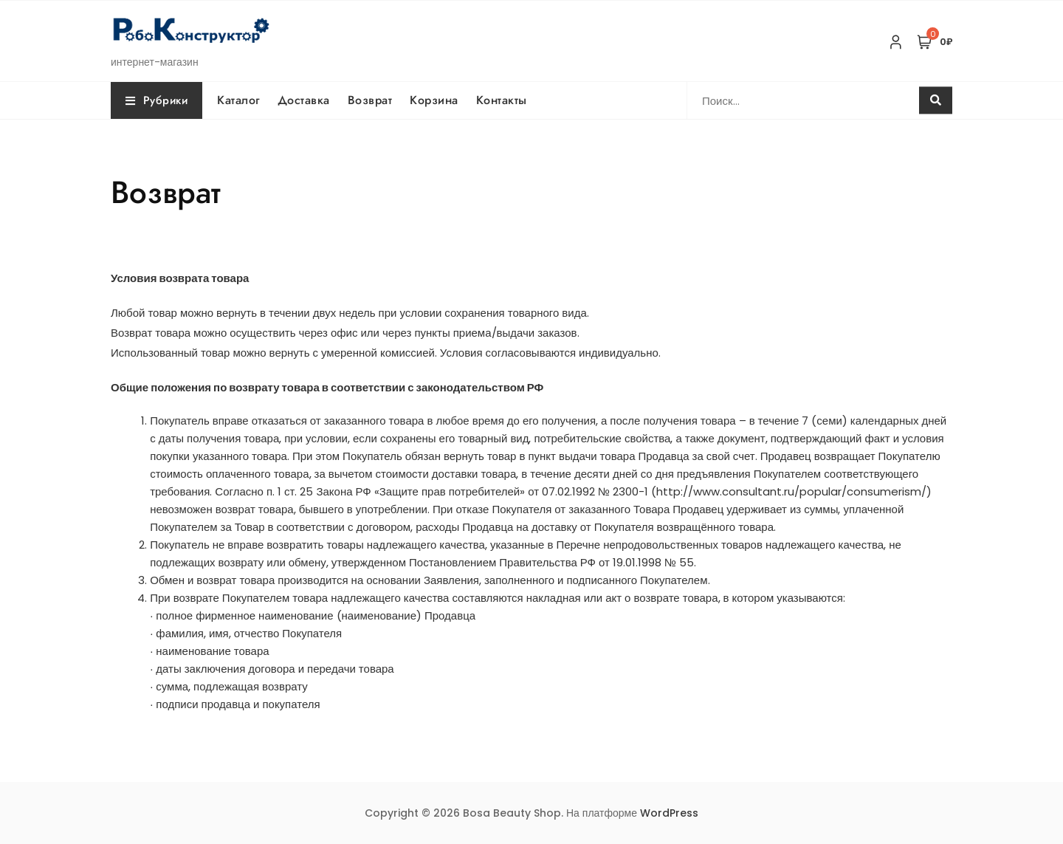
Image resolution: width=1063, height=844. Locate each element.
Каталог (238, 100)
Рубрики (156, 100)
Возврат (370, 100)
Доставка (304, 100)
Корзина (434, 100)
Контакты (501, 100)
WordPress (669, 813)
